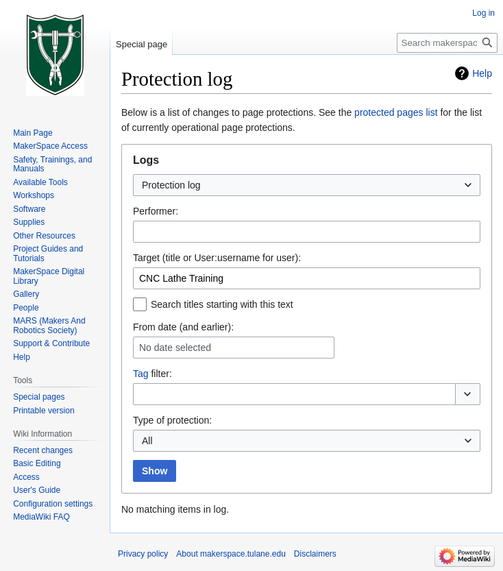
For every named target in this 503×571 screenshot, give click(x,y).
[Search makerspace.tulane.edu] (447, 43)
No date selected (175, 347)
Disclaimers (315, 554)
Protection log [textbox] (171, 185)
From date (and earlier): (183, 326)
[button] (467, 394)
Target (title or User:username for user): (217, 257)
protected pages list (395, 112)
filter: (152, 373)
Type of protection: (172, 420)
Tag (141, 373)
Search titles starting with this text (222, 304)
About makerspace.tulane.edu (230, 554)
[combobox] (306, 185)
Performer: (155, 211)
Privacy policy (143, 554)
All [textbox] (147, 440)
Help (482, 73)
